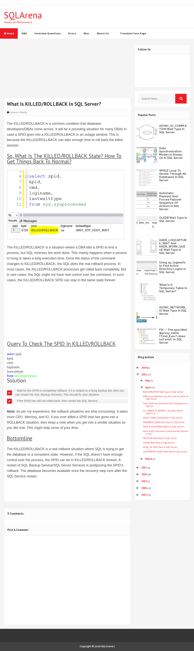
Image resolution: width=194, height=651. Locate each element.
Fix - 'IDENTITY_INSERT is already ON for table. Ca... (163, 412)
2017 (144, 495)
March (149, 459)
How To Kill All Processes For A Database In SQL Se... (165, 404)
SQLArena (23, 15)
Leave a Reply (18, 112)
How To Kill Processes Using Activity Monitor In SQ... (165, 432)
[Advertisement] (67, 71)
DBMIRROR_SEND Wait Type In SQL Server (164, 422)
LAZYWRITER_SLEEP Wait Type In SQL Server (165, 451)
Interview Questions (47, 33)
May (147, 380)
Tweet (18, 489)
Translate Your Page (133, 33)
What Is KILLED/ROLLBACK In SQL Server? (164, 426)
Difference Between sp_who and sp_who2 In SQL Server (166, 397)
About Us (103, 33)
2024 (144, 367)
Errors (72, 33)
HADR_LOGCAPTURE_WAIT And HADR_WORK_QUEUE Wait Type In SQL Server (172, 246)
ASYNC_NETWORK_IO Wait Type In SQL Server (173, 311)
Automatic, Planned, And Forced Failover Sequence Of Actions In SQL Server (170, 201)
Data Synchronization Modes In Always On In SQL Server (171, 153)
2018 (144, 488)
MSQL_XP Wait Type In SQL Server (160, 447)
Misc (86, 33)
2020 (144, 474)
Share (42, 489)
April (148, 387)
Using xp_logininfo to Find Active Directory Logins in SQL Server (172, 267)
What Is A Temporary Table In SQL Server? (173, 288)
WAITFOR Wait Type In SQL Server (160, 438)
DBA (24, 33)
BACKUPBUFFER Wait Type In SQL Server (163, 391)
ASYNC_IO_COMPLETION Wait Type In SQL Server (173, 129)
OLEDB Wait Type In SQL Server (173, 219)
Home (9, 33)
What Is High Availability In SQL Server (162, 417)
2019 (144, 481)
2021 (144, 467)
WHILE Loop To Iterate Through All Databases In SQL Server (172, 175)
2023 (144, 374)
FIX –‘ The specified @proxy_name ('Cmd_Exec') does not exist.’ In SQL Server (173, 336)
